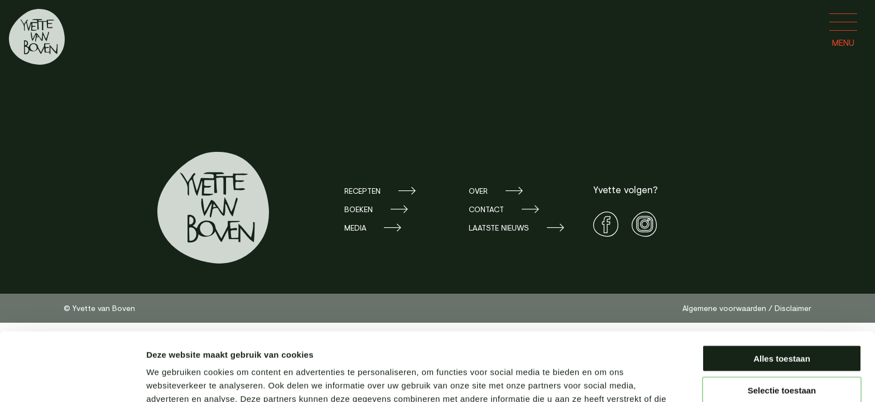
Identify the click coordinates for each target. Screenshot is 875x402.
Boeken (358, 209)
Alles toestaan (781, 290)
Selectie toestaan (782, 322)
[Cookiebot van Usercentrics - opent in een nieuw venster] (72, 380)
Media (355, 227)
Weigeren (781, 353)
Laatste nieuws (499, 227)
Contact (486, 209)
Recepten (362, 190)
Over (478, 190)
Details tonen (602, 380)
